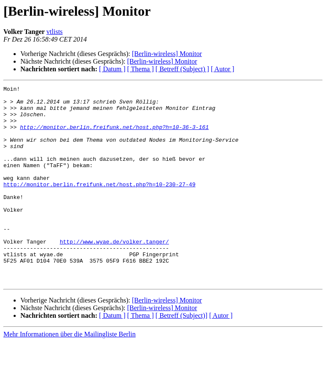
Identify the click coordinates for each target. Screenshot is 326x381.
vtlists (54, 31)
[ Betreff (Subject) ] (182, 69)
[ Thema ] (140, 69)
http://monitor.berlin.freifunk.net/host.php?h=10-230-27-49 (99, 204)
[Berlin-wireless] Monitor (167, 53)
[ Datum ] (112, 69)
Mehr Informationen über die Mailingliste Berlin (69, 373)
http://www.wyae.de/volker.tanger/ (114, 273)
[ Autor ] (222, 69)
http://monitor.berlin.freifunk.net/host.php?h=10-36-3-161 (114, 136)
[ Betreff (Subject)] (181, 355)
